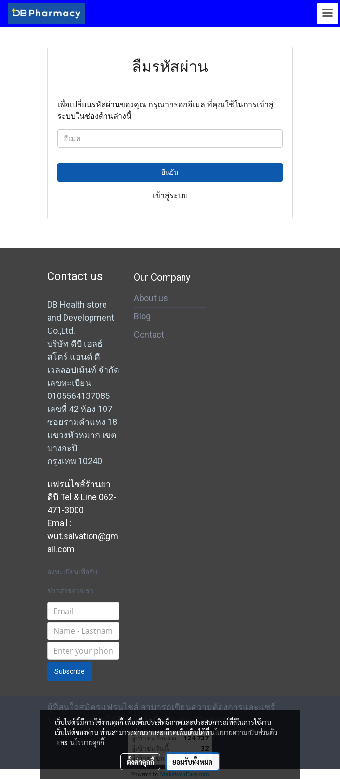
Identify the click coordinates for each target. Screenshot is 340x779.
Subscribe (69, 671)
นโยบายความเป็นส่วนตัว (243, 732)
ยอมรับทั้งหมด (192, 761)
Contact (149, 334)
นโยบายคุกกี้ (87, 742)
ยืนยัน (170, 172)
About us (151, 298)
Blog (142, 316)
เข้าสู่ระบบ (170, 195)
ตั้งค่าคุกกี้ (140, 761)
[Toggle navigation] (327, 13)
